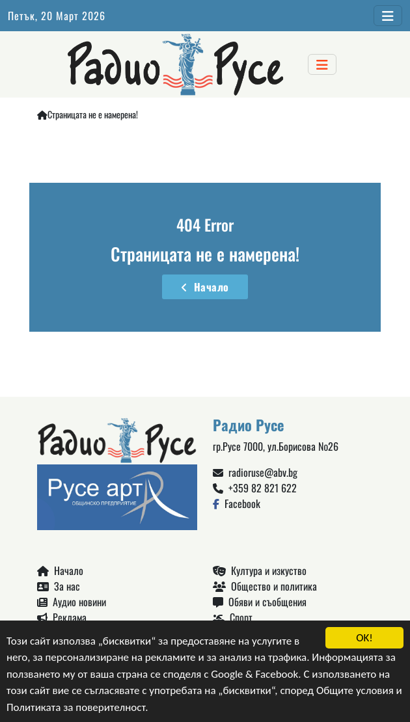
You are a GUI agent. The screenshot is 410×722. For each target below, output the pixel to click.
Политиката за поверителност (76, 707)
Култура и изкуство (260, 570)
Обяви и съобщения (260, 601)
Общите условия (355, 691)
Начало (205, 287)
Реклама (62, 617)
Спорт (233, 617)
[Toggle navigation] (388, 15)
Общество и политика (265, 586)
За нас (58, 586)
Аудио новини (71, 601)
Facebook (236, 503)
